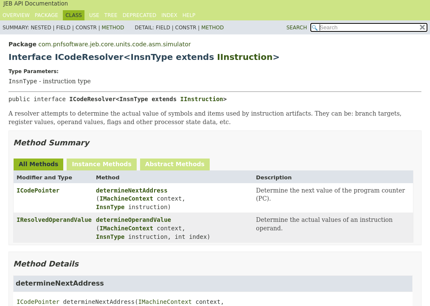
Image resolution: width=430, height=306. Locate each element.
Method (113, 28)
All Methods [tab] (38, 164)
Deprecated (140, 15)
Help (189, 15)
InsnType (110, 207)
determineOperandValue (133, 219)
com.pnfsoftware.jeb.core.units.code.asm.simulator (114, 44)
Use (94, 15)
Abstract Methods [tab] (175, 164)
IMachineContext (126, 198)
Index (169, 15)
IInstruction (245, 57)
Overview (16, 15)
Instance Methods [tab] (101, 164)
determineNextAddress (132, 190)
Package (46, 15)
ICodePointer (38, 190)
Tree (111, 15)
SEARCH (297, 28)
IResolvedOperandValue (54, 219)
